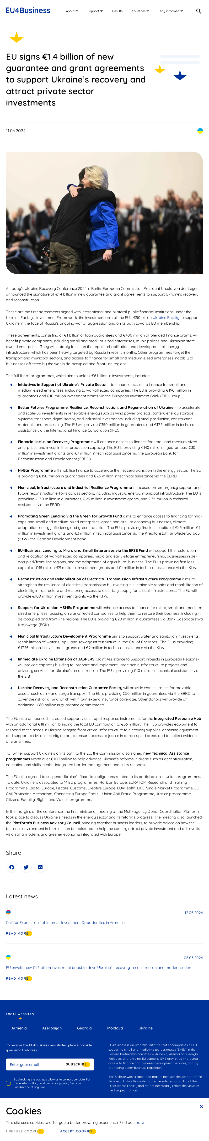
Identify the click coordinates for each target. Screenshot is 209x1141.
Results (117, 11)
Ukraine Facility (166, 317)
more (139, 1122)
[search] (198, 10)
